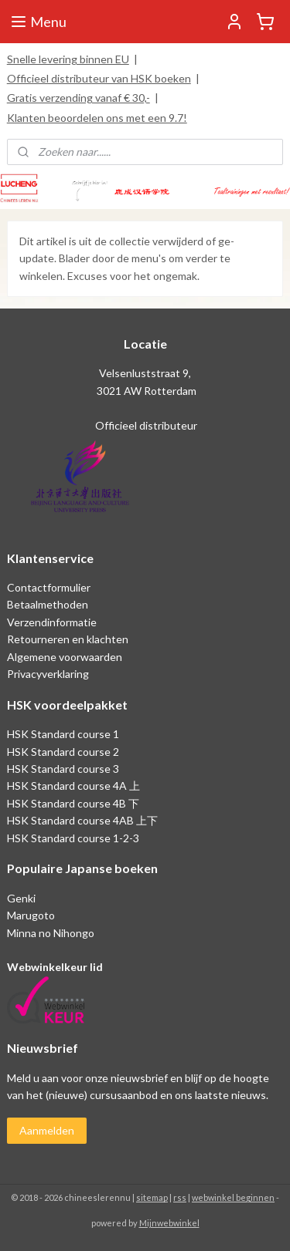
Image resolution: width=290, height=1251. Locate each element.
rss (179, 1197)
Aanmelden (46, 1130)
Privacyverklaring (48, 673)
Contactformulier (48, 587)
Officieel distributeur (145, 425)
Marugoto (31, 915)
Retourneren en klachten (67, 639)
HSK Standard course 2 (64, 751)
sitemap (152, 1197)
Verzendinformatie (52, 622)
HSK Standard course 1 (64, 733)
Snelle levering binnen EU (68, 59)
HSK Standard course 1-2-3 (73, 838)
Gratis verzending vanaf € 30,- (78, 97)
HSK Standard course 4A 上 (73, 785)
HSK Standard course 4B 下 (73, 803)
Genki (21, 898)
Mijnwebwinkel (169, 1223)
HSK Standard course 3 (63, 768)
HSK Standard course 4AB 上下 (82, 820)
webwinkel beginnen (233, 1197)
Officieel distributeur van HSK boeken (99, 78)
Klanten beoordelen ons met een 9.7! (97, 117)
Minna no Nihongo (50, 932)
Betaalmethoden (47, 604)
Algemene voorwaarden (64, 656)
